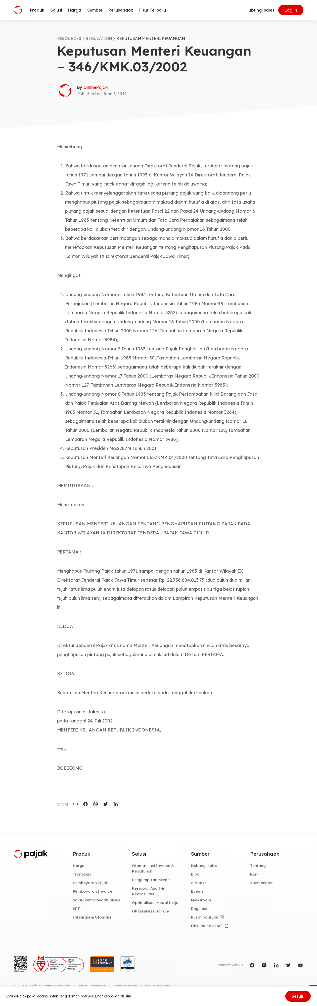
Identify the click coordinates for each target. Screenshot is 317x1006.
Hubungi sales (260, 10)
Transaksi (82, 874)
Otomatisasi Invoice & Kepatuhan (153, 868)
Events (197, 891)
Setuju (298, 996)
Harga (79, 865)
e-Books (199, 883)
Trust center (261, 883)
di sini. (126, 996)
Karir (254, 874)
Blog (195, 874)
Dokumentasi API (207, 926)
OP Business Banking (152, 912)
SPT (76, 909)
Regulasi (199, 909)
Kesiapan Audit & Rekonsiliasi (148, 891)
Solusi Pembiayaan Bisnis (97, 900)
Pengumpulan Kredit (151, 880)
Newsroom (201, 900)
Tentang (258, 865)
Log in (291, 10)
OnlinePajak (95, 87)
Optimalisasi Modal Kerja (155, 903)
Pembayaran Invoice (93, 891)
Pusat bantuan (204, 918)
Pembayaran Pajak (91, 883)
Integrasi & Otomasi (92, 918)
